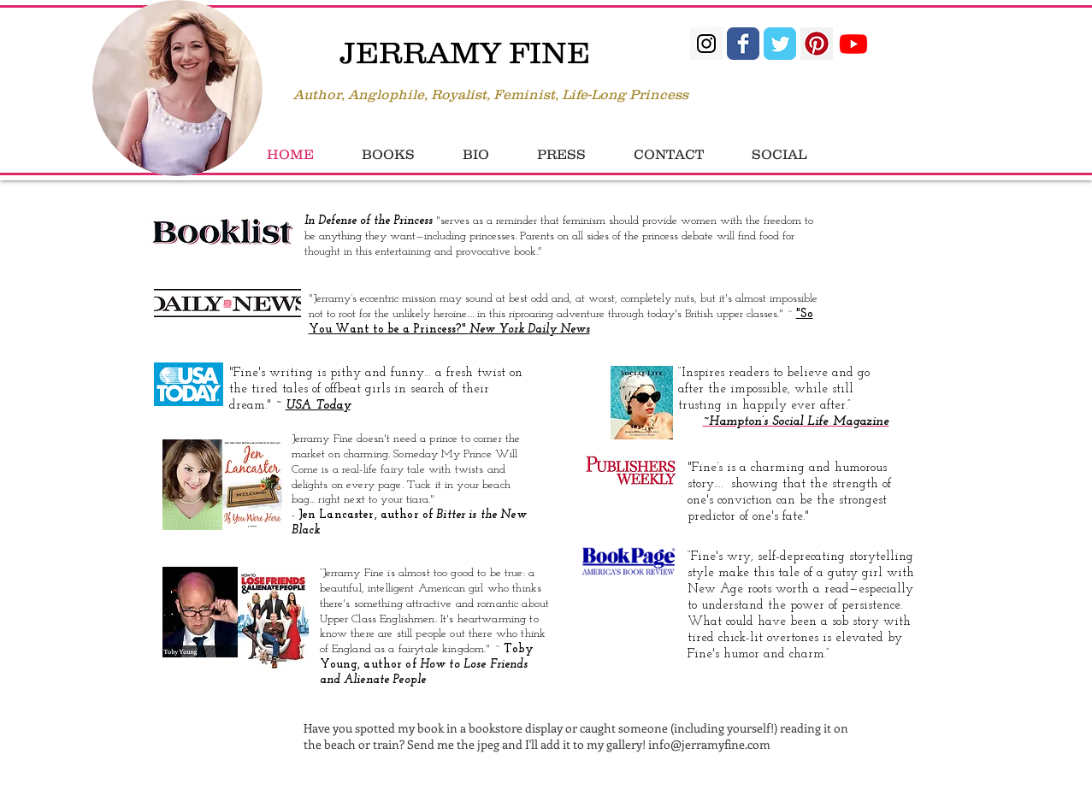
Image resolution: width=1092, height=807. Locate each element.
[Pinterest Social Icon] (816, 43)
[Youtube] (853, 43)
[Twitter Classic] (780, 43)
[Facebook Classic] (743, 43)
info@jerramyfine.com (709, 744)
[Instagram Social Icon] (706, 43)
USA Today (318, 405)
